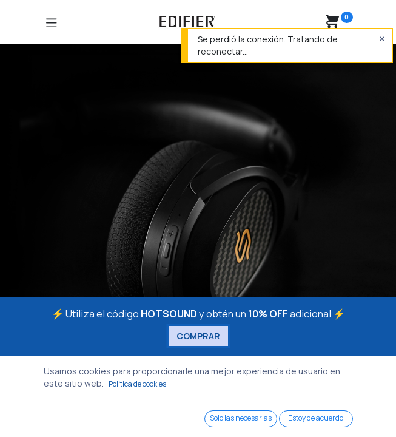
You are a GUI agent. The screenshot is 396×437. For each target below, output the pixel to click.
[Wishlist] (277, 415)
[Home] (40, 416)
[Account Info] (356, 416)
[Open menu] (198, 419)
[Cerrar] (382, 39)
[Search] (119, 416)
